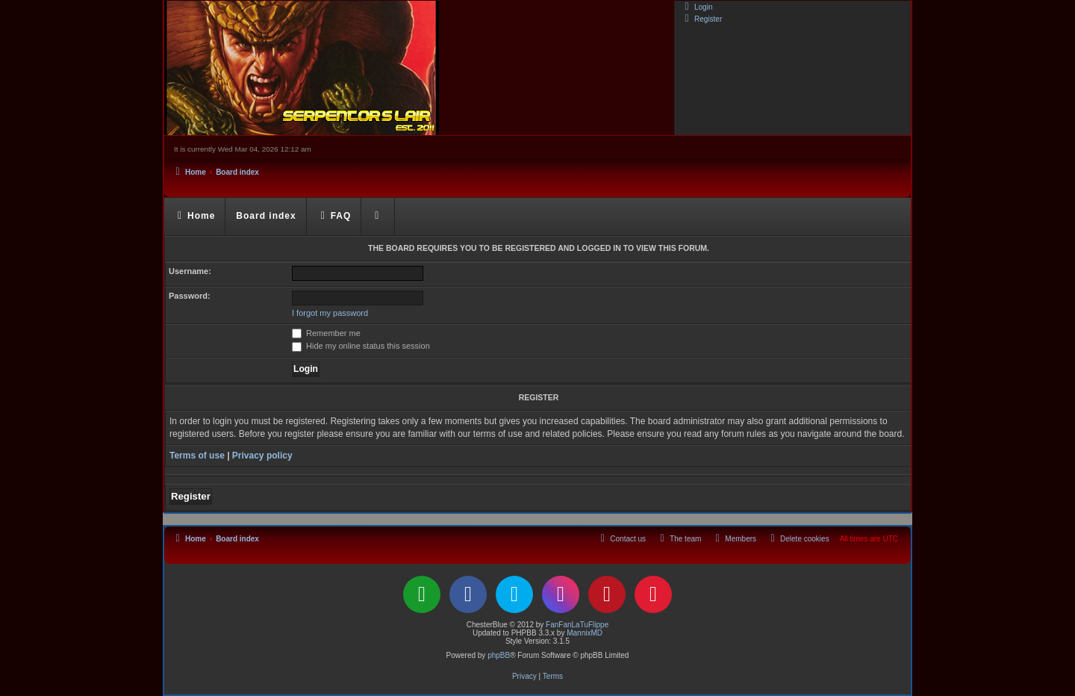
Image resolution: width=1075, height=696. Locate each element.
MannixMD (584, 633)
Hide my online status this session (361, 345)
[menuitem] (696, 6)
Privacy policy (262, 455)
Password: (190, 295)
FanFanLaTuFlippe (577, 625)
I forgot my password (330, 312)
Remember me (326, 333)
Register (191, 496)
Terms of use (197, 455)
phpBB (498, 655)
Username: (190, 271)
